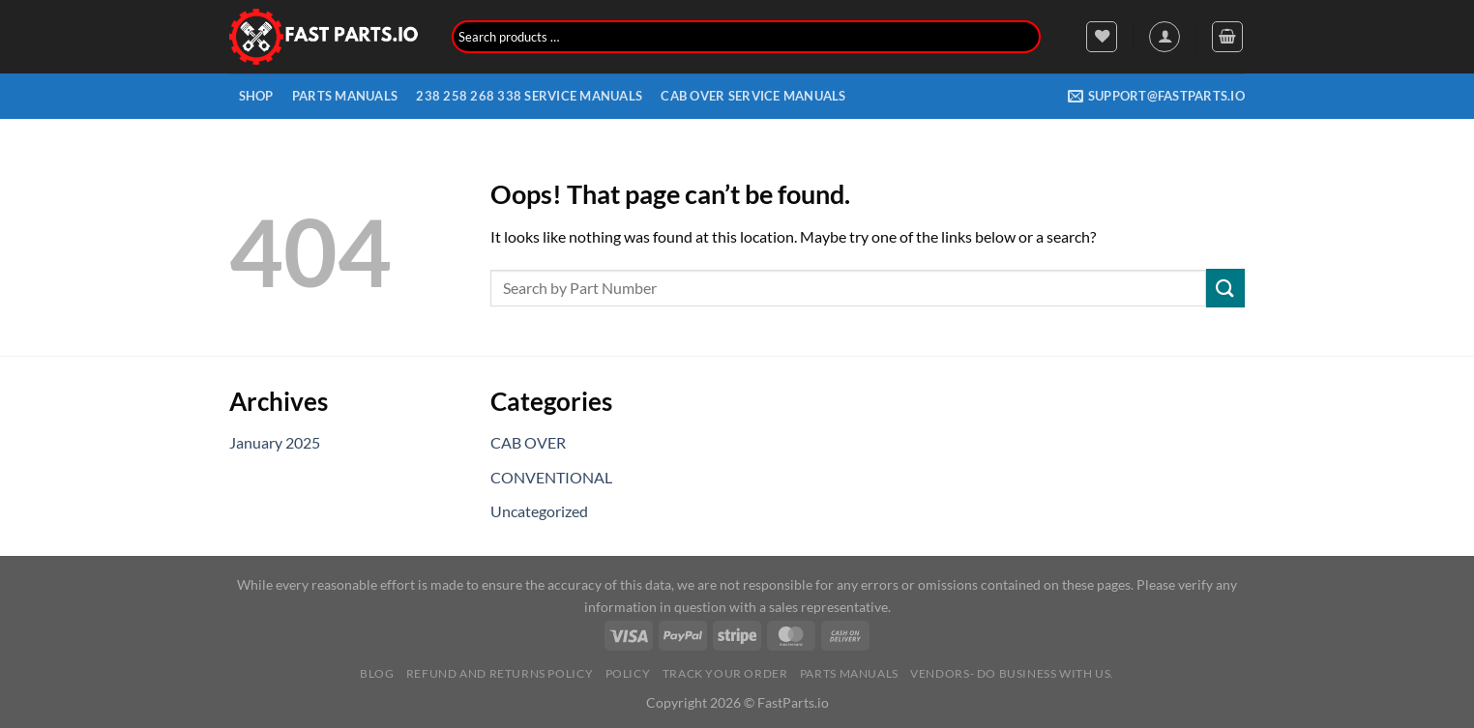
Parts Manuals (345, 95)
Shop (256, 95)
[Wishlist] (1101, 36)
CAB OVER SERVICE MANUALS (753, 95)
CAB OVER (528, 442)
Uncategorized (539, 511)
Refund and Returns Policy (499, 673)
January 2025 (274, 442)
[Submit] (1225, 287)
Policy (628, 673)
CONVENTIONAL (551, 477)
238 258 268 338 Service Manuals (529, 95)
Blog (377, 673)
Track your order (725, 673)
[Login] (1164, 36)
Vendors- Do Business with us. (1012, 673)
